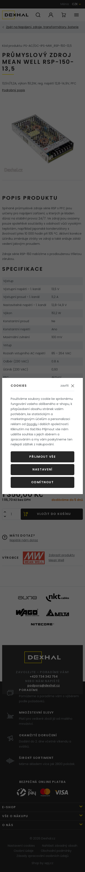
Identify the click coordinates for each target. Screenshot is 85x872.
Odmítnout (42, 482)
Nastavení (42, 469)
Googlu (31, 424)
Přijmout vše (42, 457)
